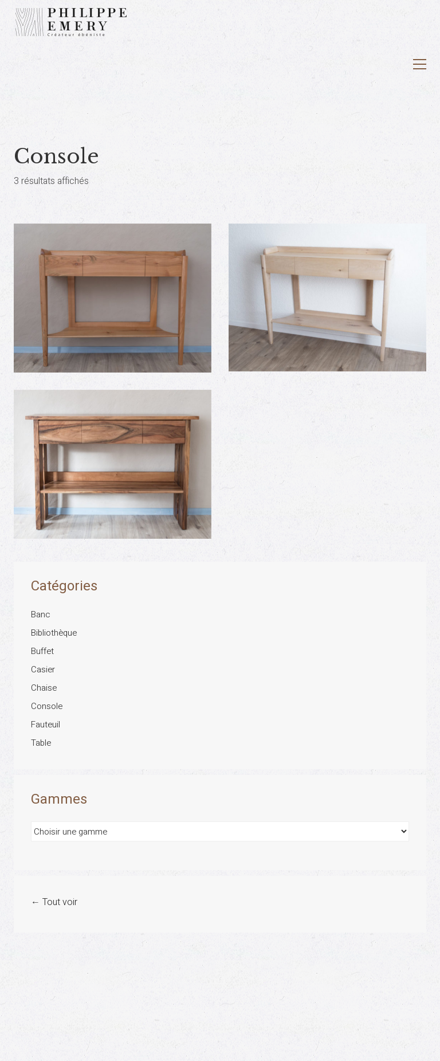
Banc (40, 614)
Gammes (59, 799)
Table (41, 743)
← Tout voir (54, 902)
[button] (419, 64)
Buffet (42, 651)
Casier (43, 669)
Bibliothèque (54, 633)
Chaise (44, 688)
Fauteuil (45, 724)
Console (46, 706)
